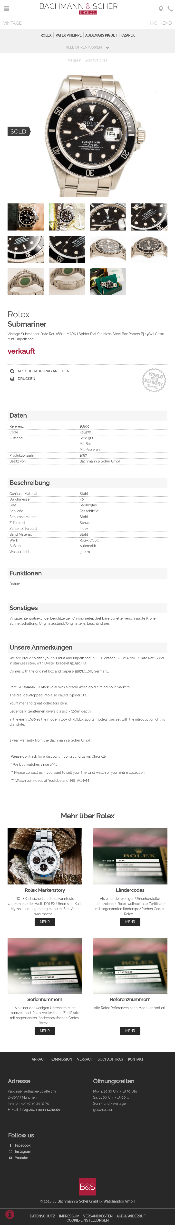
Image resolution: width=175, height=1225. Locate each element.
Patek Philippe (68, 35)
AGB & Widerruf (131, 1216)
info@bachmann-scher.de (40, 1109)
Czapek (128, 35)
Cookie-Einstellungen (88, 1220)
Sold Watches (96, 60)
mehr (45, 922)
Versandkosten (98, 1216)
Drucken (22, 379)
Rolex (45, 35)
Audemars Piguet (101, 35)
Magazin (74, 60)
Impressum (69, 1216)
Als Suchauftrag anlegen (39, 371)
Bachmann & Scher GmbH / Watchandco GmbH (96, 1201)
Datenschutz (42, 1216)
